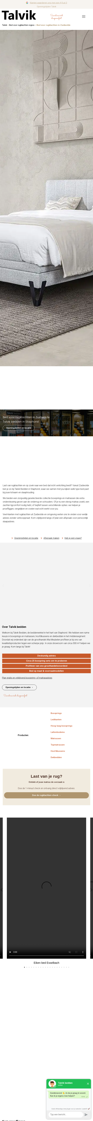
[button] (3, 586)
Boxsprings (56, 713)
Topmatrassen (58, 745)
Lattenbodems (58, 732)
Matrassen (56, 738)
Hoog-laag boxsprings (61, 726)
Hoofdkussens (58, 751)
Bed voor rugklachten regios (21, 25)
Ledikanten (56, 719)
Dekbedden (56, 757)
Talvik (4, 25)
